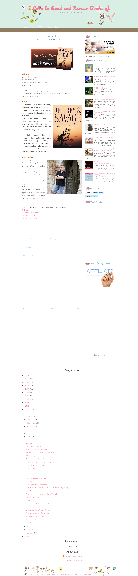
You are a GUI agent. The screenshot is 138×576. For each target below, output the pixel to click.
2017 (27, 396)
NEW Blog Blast (33, 456)
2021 (27, 382)
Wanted (29, 440)
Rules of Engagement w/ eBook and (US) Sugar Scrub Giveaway (104, 174)
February (31, 530)
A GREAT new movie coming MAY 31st (42, 494)
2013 (27, 409)
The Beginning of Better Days (38, 513)
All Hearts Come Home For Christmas (104, 125)
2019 (27, 389)
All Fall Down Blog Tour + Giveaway (104, 100)
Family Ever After (33, 500)
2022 (27, 379)
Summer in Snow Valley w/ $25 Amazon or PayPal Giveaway (104, 149)
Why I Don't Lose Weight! (37, 449)
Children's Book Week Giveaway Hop (104, 65)
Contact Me (52, 27)
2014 (27, 406)
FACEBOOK (34, 199)
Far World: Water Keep (30, 213)
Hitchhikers (30, 472)
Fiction (30, 239)
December (31, 413)
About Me (37, 27)
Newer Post (25, 309)
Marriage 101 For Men (35, 481)
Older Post (79, 309)
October (30, 420)
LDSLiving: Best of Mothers (37, 504)
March (30, 526)
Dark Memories (27, 210)
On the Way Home (33, 497)
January (30, 533)
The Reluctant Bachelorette (37, 484)
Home (25, 27)
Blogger (104, 355)
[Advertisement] (100, 321)
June (29, 433)
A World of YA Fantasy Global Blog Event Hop (104, 77)
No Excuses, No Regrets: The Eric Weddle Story (46, 453)
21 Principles (31, 519)
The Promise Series (34, 491)
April (29, 523)
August (30, 426)
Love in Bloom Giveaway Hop (38, 478)
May (29, 437)
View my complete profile (72, 560)
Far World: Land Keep (30, 215)
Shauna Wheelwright (73, 557)
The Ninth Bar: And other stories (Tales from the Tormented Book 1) (104, 162)
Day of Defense (32, 507)
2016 (27, 399)
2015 (27, 403)
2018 (27, 392)
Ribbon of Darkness (34, 475)
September (31, 423)
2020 (27, 386)
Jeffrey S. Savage (32, 77)
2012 (27, 537)
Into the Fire (38, 239)
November (31, 416)
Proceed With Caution (35, 465)
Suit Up (29, 443)
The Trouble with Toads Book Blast (40, 462)
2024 (27, 375)
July (29, 430)
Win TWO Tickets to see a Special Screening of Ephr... (49, 488)
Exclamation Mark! (34, 446)
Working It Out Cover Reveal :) (39, 516)
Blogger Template (88, 574)
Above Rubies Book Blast (36, 459)
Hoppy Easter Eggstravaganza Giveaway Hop (104, 138)
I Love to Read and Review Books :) (69, 8)
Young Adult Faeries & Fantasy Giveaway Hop (104, 112)
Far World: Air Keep (29, 218)
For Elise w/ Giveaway (100, 88)
